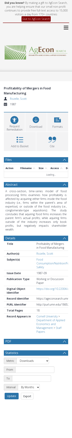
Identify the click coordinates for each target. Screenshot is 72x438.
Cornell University (47, 316)
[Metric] (33, 361)
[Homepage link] (36, 51)
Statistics (11, 353)
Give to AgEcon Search (36, 19)
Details (10, 238)
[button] (57, 121)
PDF (8, 341)
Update (11, 396)
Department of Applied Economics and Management (50, 324)
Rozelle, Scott (18, 99)
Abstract (11, 184)
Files (8, 160)
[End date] (31, 378)
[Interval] (29, 387)
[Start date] (34, 369)
